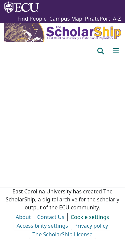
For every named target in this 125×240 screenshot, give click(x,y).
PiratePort (97, 18)
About (23, 217)
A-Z (117, 18)
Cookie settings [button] (90, 217)
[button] (100, 51)
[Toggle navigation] (116, 51)
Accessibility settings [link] (42, 225)
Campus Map (65, 18)
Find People (32, 18)
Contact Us (50, 217)
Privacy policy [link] (91, 225)
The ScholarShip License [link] (62, 234)
